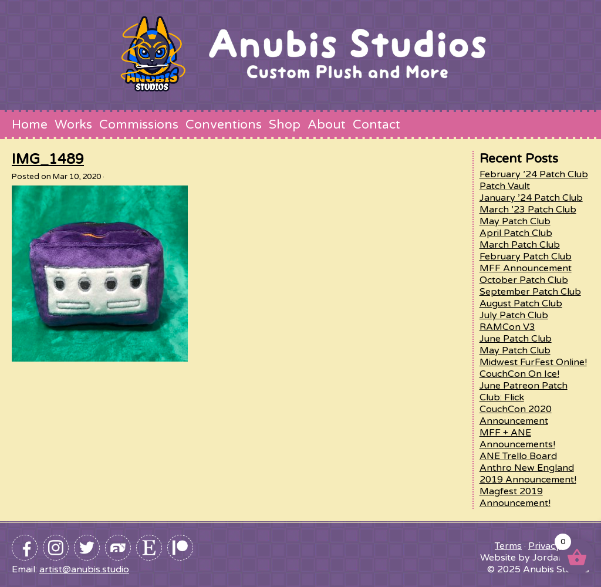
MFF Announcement (526, 268)
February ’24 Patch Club (534, 174)
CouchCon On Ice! (519, 374)
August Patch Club (521, 303)
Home (30, 124)
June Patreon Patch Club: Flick (524, 391)
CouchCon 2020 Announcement (516, 415)
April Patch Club (516, 233)
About (327, 124)
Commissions (138, 124)
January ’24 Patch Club (531, 198)
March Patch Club (520, 245)
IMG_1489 (48, 159)
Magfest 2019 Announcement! (515, 497)
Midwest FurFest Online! (533, 362)
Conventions (223, 124)
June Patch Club (516, 339)
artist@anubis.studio (84, 569)
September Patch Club (530, 292)
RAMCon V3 (507, 327)
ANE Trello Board (518, 456)
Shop (284, 124)
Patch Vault (505, 186)
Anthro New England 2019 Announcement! (528, 473)
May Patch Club (515, 221)
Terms (508, 546)
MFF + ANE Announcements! (517, 438)
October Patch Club (524, 280)
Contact (376, 124)
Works (73, 124)
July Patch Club (514, 315)
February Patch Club (526, 256)
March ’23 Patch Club (528, 209)
